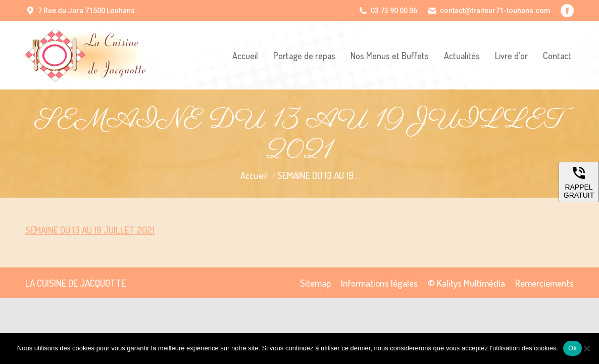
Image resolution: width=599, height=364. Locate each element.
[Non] (586, 348)
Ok (572, 348)
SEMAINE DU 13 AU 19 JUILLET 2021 (90, 229)
